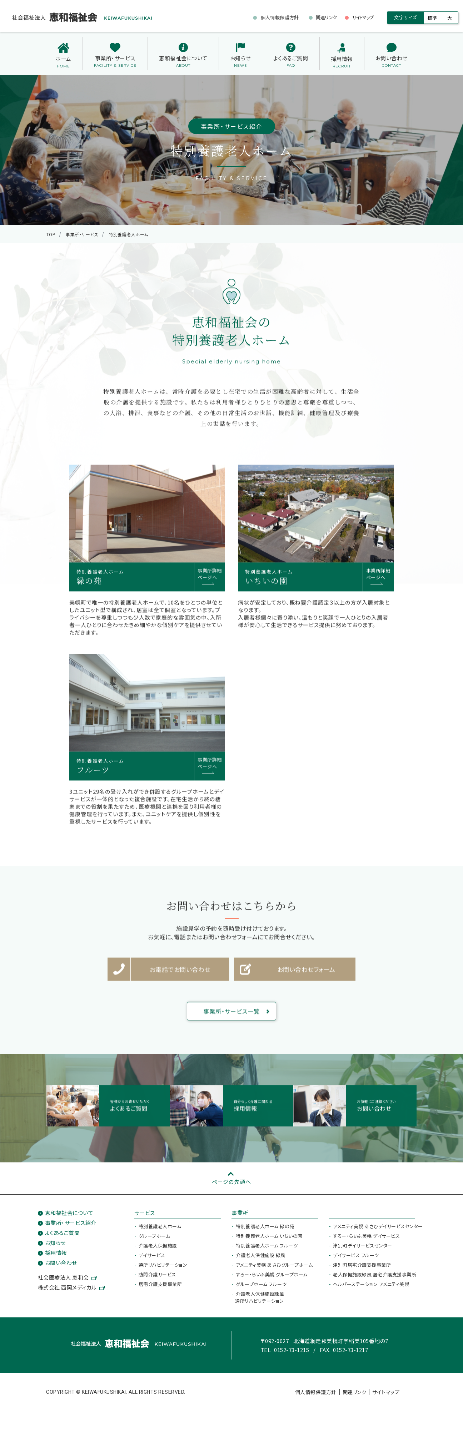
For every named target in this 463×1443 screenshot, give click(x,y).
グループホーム (154, 1239)
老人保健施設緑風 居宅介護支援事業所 (374, 1278)
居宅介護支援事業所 (160, 1288)
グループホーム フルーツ (261, 1288)
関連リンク (355, 1395)
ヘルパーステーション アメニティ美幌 (371, 1288)
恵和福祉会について (69, 1216)
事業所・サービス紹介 (70, 1226)
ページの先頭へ (231, 1185)
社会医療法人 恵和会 (63, 1281)
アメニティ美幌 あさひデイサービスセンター (378, 1230)
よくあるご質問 (62, 1236)
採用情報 (56, 1256)
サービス (144, 1216)
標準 (432, 17)
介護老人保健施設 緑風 (260, 1259)
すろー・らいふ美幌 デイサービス (366, 1239)
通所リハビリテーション (163, 1268)
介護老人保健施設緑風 (259, 1301)
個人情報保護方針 (316, 1395)
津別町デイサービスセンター (362, 1249)
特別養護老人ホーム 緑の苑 (265, 1230)
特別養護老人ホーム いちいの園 (269, 1239)
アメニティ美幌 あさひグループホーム (274, 1268)
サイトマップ (385, 1395)
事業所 (239, 1216)
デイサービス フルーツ (356, 1259)
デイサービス (152, 1259)
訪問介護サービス (157, 1278)
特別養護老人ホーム (160, 1230)
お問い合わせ (61, 1266)
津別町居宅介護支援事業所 (362, 1268)
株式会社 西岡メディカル (67, 1291)
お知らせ (55, 1246)
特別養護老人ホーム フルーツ (267, 1249)
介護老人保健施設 (158, 1249)
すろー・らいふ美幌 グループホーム (272, 1278)
